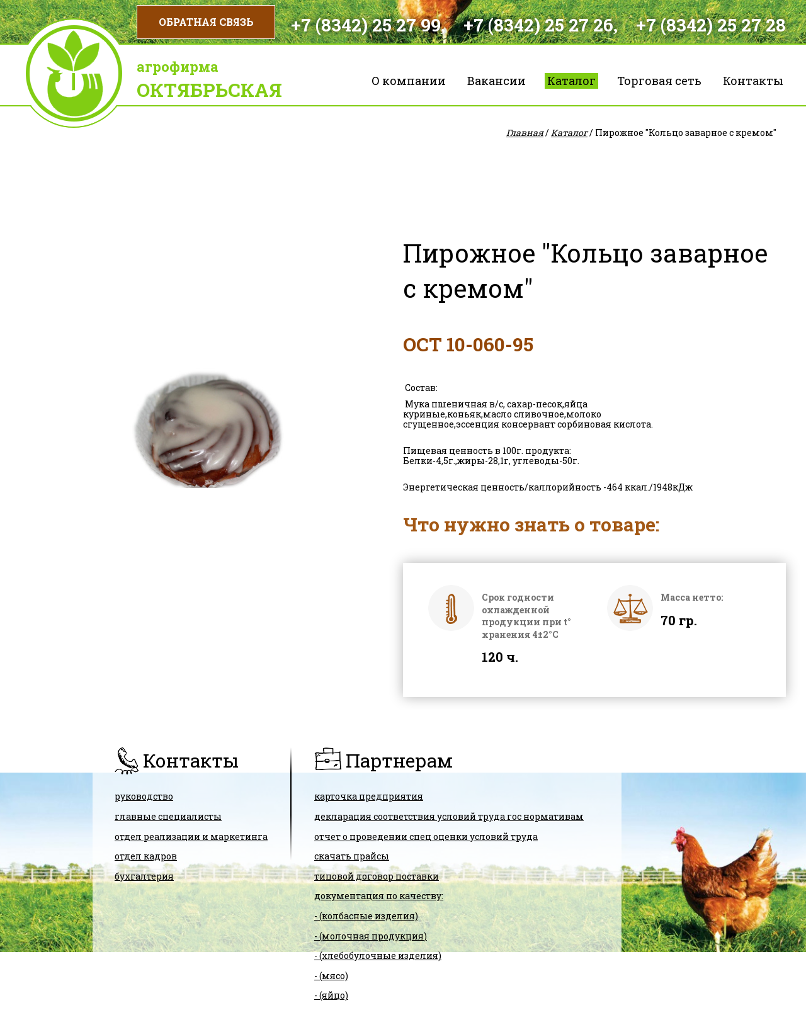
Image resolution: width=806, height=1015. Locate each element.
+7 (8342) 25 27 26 (538, 25)
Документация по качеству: (378, 896)
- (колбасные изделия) (366, 916)
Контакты (753, 80)
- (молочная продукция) (370, 936)
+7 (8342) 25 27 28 (711, 25)
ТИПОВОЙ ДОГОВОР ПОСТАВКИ (376, 876)
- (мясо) (331, 976)
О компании (409, 80)
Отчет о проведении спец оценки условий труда (426, 836)
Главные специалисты (168, 816)
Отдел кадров (146, 856)
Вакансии (496, 80)
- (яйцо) (331, 995)
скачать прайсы (351, 856)
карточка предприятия (368, 796)
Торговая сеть (659, 80)
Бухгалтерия (144, 876)
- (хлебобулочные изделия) (377, 955)
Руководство (144, 796)
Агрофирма (178, 66)
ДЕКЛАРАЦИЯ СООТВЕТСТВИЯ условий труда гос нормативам (449, 816)
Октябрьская (209, 89)
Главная (524, 133)
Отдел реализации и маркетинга (191, 836)
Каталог (571, 80)
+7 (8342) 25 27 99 (366, 25)
